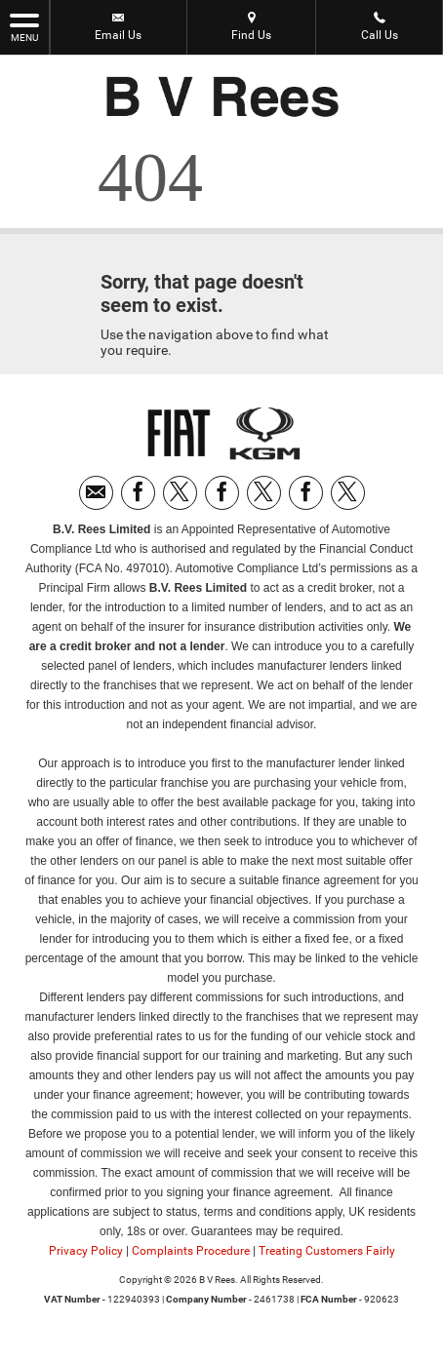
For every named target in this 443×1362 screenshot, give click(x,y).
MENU (24, 26)
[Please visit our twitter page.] (180, 493)
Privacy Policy (86, 1251)
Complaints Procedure (191, 1251)
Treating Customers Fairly (327, 1251)
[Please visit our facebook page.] (138, 493)
